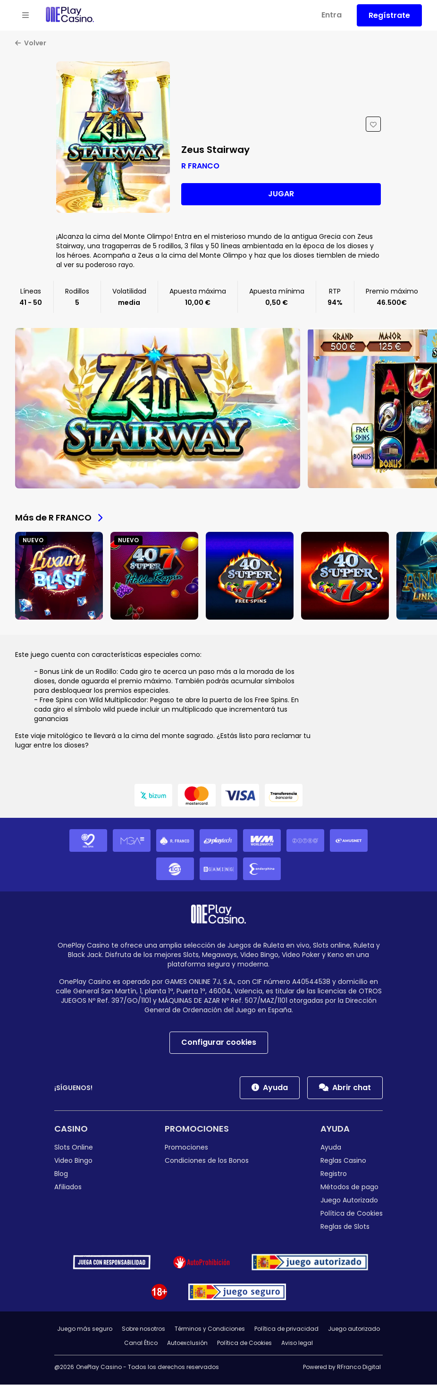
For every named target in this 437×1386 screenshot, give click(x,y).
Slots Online (73, 1148)
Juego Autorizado (349, 1201)
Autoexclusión (187, 1344)
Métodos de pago (349, 1188)
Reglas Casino (343, 1162)
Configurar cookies (218, 1043)
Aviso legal (297, 1344)
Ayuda (270, 1089)
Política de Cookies (351, 1214)
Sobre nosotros (143, 1330)
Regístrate (389, 15)
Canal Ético (141, 1344)
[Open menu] (25, 15)
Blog (61, 1175)
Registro (333, 1175)
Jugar (281, 195)
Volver (30, 44)
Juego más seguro (84, 1330)
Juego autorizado (354, 1330)
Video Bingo (73, 1162)
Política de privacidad (286, 1330)
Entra (331, 14)
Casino (71, 1130)
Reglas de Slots (345, 1228)
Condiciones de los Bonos (207, 1162)
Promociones (197, 1130)
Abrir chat (345, 1089)
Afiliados (68, 1188)
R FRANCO (200, 166)
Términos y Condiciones (210, 1330)
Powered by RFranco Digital (342, 1368)
